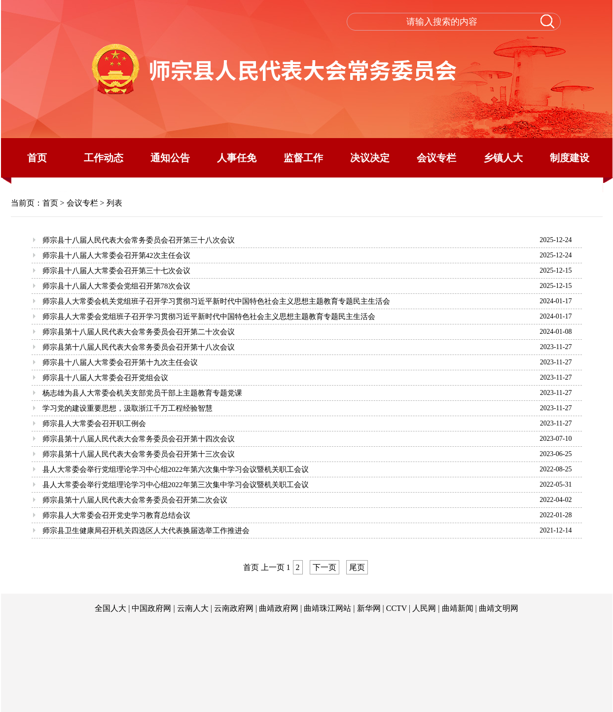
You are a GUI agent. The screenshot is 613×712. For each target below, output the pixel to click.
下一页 (324, 567)
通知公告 (170, 157)
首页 (37, 157)
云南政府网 (233, 608)
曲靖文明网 (498, 608)
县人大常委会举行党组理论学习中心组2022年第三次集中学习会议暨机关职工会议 (175, 485)
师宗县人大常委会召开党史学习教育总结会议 (116, 515)
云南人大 (193, 608)
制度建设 (569, 157)
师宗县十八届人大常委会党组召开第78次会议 (116, 286)
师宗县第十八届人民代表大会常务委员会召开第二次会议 (134, 500)
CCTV (396, 608)
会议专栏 (436, 157)
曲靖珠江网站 (327, 608)
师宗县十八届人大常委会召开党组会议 (105, 378)
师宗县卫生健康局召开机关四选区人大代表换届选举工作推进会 (146, 530)
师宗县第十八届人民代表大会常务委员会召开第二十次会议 (138, 332)
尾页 (357, 567)
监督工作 (303, 157)
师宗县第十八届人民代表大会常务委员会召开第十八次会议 (138, 347)
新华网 (369, 608)
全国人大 (110, 608)
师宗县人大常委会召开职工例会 (94, 423)
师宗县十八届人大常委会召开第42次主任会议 (116, 255)
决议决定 (370, 157)
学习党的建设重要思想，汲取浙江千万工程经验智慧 (127, 408)
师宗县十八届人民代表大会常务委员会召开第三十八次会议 (138, 240)
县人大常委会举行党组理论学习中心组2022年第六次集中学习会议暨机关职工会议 (175, 469)
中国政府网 (151, 608)
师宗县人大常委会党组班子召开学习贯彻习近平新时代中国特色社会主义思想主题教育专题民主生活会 (208, 316)
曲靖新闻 (457, 608)
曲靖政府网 (278, 608)
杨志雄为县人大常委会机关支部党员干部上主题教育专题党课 (142, 393)
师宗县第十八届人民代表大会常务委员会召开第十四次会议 (138, 439)
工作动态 (103, 157)
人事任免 (236, 157)
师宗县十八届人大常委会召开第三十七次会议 (116, 271)
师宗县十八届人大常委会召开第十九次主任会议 (120, 362)
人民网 (424, 608)
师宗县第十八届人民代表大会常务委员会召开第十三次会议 (138, 454)
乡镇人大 (503, 157)
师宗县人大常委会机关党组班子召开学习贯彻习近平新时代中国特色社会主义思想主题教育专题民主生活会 (216, 301)
